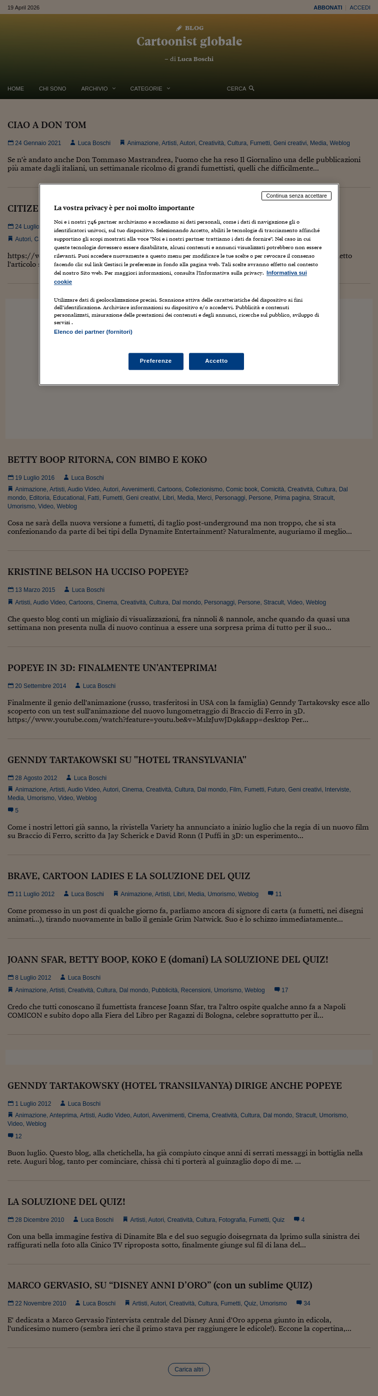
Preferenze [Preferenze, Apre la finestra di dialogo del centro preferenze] (156, 361)
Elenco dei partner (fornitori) (93, 332)
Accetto (216, 361)
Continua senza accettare (296, 196)
